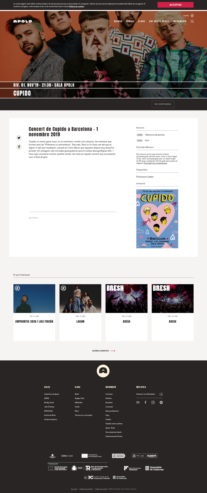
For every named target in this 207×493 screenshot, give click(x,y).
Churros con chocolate (83, 414)
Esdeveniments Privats (114, 435)
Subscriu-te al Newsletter (145, 393)
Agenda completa (103, 350)
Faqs (107, 414)
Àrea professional (112, 410)
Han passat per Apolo (114, 431)
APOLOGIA (48, 410)
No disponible (163, 103)
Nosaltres (109, 402)
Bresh (77, 393)
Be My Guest (49, 402)
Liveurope (109, 406)
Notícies (108, 397)
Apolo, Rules (110, 427)
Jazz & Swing (49, 406)
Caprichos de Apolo (51, 393)
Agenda (118, 20)
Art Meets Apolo (159, 20)
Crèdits (108, 418)
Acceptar (175, 5)
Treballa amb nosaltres (114, 423)
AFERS (46, 397)
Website (35, 217)
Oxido (77, 406)
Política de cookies (76, 6)
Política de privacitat (86, 488)
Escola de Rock (50, 414)
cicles (130, 20)
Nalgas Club (79, 397)
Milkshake (78, 402)
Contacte (109, 393)
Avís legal (74, 488)
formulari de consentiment (155, 162)
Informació (180, 20)
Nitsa (77, 410)
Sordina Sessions (50, 418)
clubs (141, 20)
